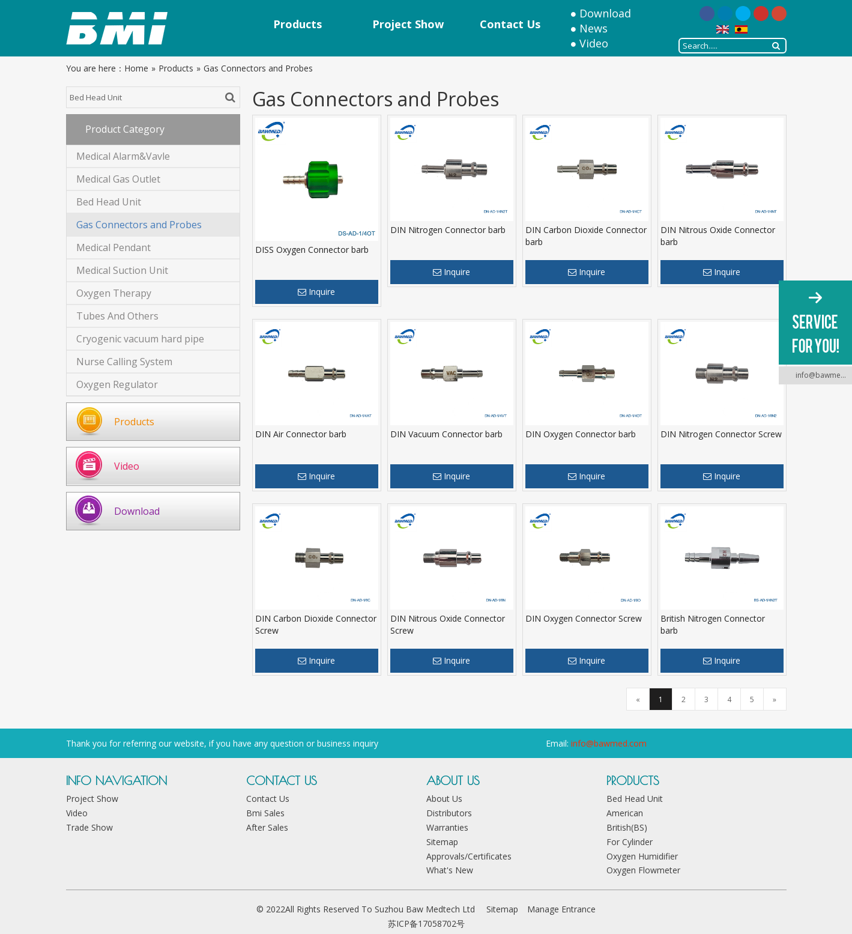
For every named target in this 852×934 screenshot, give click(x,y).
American (624, 813)
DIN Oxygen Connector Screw (583, 618)
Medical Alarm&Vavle (123, 156)
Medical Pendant (113, 247)
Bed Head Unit (108, 201)
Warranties (447, 827)
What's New (449, 870)
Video (593, 43)
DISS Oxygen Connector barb (312, 249)
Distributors (449, 813)
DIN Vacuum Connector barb (446, 434)
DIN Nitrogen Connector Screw (721, 434)
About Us (444, 798)
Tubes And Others (117, 316)
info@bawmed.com (609, 743)
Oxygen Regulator (117, 384)
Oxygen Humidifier (642, 856)
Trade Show (89, 827)
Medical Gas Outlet (118, 179)
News (593, 28)
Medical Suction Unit (122, 270)
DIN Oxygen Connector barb (580, 434)
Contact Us (267, 798)
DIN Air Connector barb (300, 434)
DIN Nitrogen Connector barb (448, 229)
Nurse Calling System (124, 361)
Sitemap (442, 842)
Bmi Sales (265, 813)
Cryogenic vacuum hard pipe (140, 338)
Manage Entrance (561, 909)
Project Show (92, 798)
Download (605, 13)
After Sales (267, 827)
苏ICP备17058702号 (426, 923)
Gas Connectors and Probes (139, 224)
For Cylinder (629, 842)
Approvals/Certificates (469, 856)
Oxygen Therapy (113, 293)
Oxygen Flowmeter (643, 870)
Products (134, 421)
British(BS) (626, 827)
